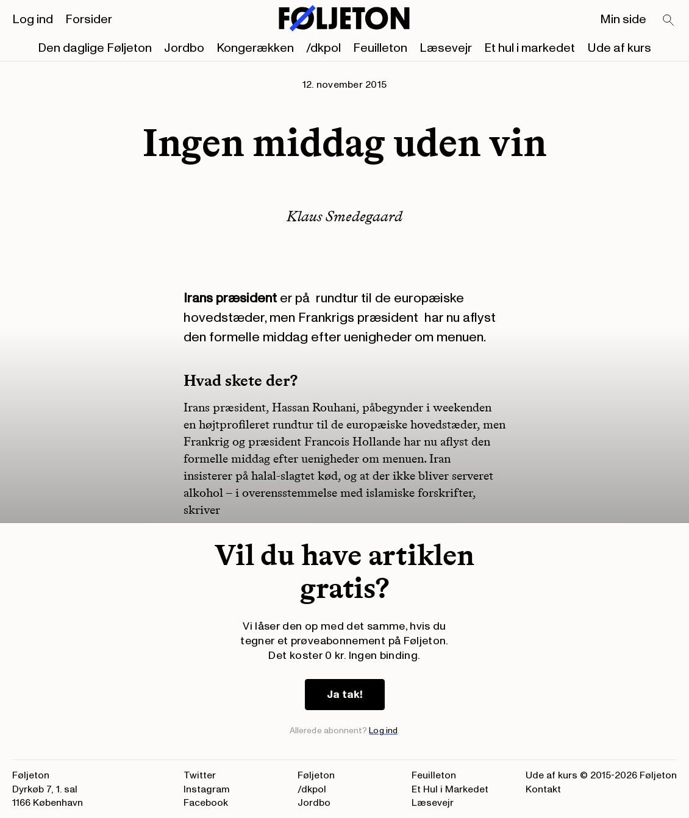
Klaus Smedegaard (344, 216)
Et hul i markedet (529, 48)
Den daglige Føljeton (95, 48)
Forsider (88, 19)
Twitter (200, 775)
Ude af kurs (619, 48)
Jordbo (184, 48)
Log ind (32, 19)
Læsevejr (445, 48)
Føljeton (316, 775)
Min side (623, 19)
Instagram (207, 789)
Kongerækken (255, 48)
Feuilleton (380, 48)
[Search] (669, 21)
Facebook (206, 802)
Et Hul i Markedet (450, 789)
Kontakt (543, 789)
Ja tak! (345, 694)
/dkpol (323, 48)
